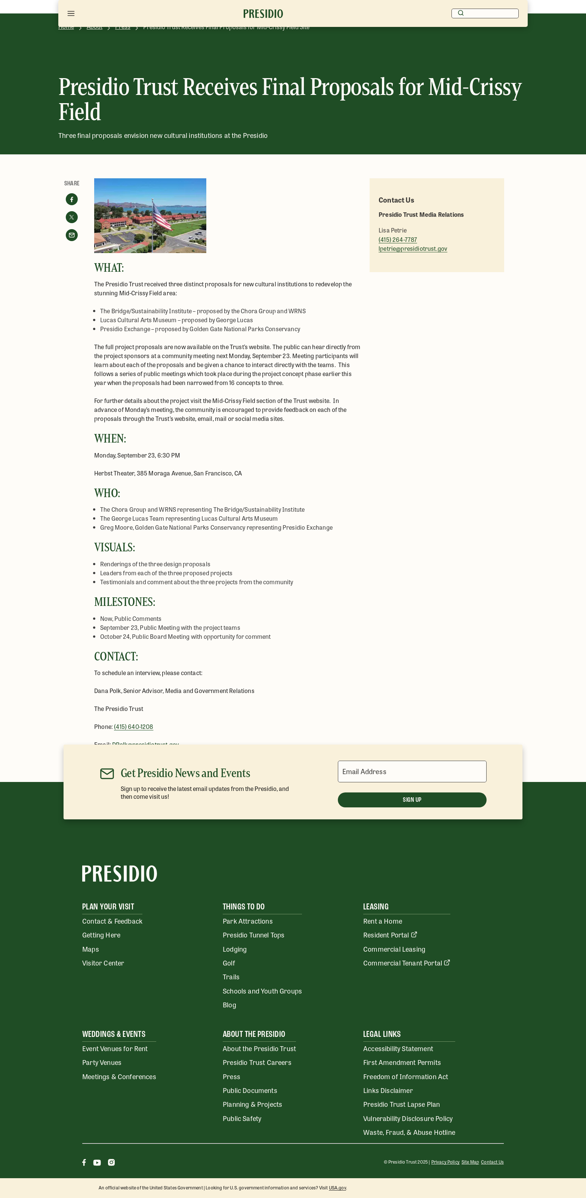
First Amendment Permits (402, 1062)
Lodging (235, 949)
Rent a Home (382, 921)
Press (231, 1076)
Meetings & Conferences (119, 1076)
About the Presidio (254, 1034)
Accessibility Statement (398, 1048)
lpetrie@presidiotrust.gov (413, 248)
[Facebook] (84, 1163)
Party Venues (101, 1062)
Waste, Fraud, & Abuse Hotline (409, 1132)
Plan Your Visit (108, 907)
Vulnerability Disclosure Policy (408, 1118)
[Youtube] (97, 1163)
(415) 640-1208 (133, 726)
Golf (229, 962)
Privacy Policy (445, 1162)
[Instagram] (111, 1163)
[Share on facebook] (72, 199)
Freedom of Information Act (405, 1076)
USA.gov (337, 1187)
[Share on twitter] (72, 217)
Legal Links (382, 1034)
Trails (231, 976)
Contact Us (492, 1162)
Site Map (470, 1162)
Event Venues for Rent (115, 1048)
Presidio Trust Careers (257, 1062)
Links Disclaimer (388, 1090)
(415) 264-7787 (398, 239)
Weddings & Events (113, 1034)
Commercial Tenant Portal (406, 962)
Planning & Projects (252, 1104)
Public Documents (250, 1090)
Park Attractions (248, 921)
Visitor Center (103, 962)
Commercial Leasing (394, 949)
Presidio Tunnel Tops (253, 934)
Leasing (376, 907)
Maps (90, 949)
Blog (229, 1004)
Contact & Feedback (112, 921)
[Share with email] (72, 235)
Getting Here (101, 934)
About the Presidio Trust (259, 1048)
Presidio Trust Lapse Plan (401, 1104)
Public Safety (242, 1118)
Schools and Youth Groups (262, 990)
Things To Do (244, 907)
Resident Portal (390, 934)
